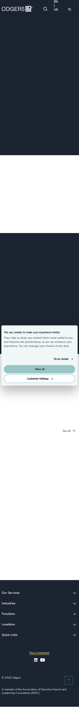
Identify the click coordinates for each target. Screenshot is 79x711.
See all (68, 431)
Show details (61, 359)
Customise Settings (40, 379)
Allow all (39, 369)
